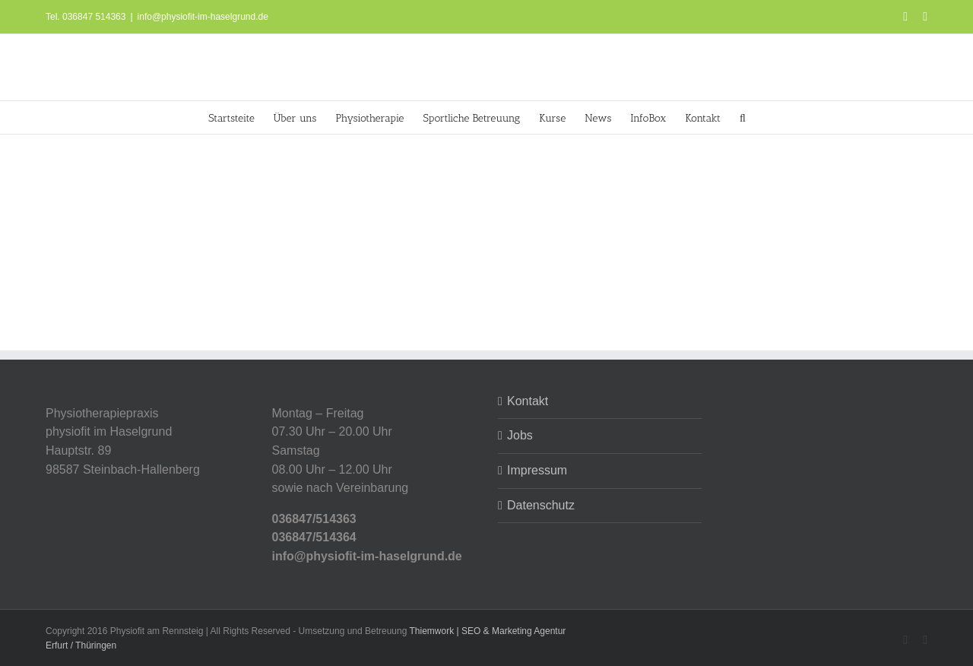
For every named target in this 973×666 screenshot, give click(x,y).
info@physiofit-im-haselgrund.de (203, 16)
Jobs (520, 435)
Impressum (537, 470)
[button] (743, 117)
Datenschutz (541, 505)
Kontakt (527, 401)
